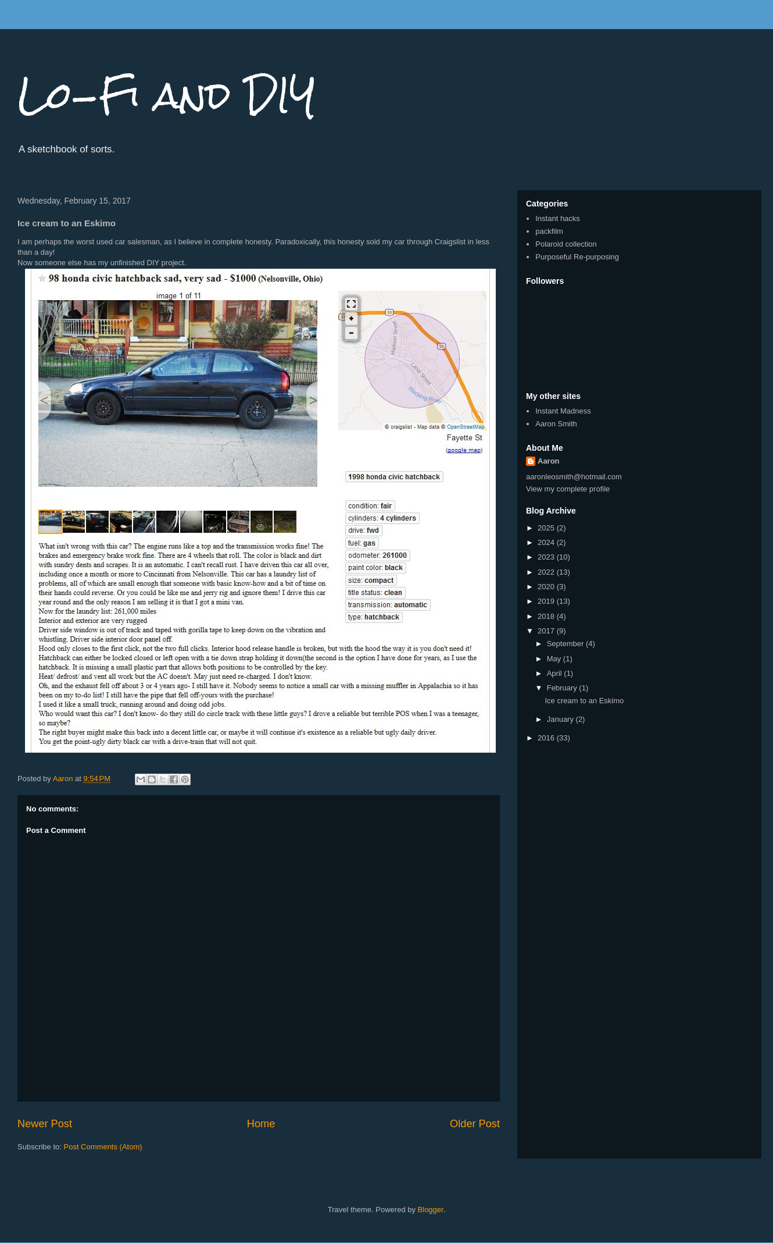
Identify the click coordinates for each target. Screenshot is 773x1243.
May (555, 658)
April (555, 673)
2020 (547, 586)
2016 (547, 737)
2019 (547, 601)
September (566, 643)
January (561, 719)
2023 (547, 557)
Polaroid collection (566, 244)
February (563, 687)
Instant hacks (557, 218)
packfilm (549, 231)
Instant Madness (563, 411)
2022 (547, 572)
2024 (547, 542)
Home (261, 1124)
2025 (547, 527)
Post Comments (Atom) (103, 1146)
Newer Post (44, 1124)
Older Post (475, 1124)
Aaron (549, 461)
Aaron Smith (556, 423)
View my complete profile (568, 489)
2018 (547, 616)
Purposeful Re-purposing (577, 256)
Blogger (430, 1209)
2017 (547, 630)
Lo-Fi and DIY (166, 95)
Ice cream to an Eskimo (584, 700)
